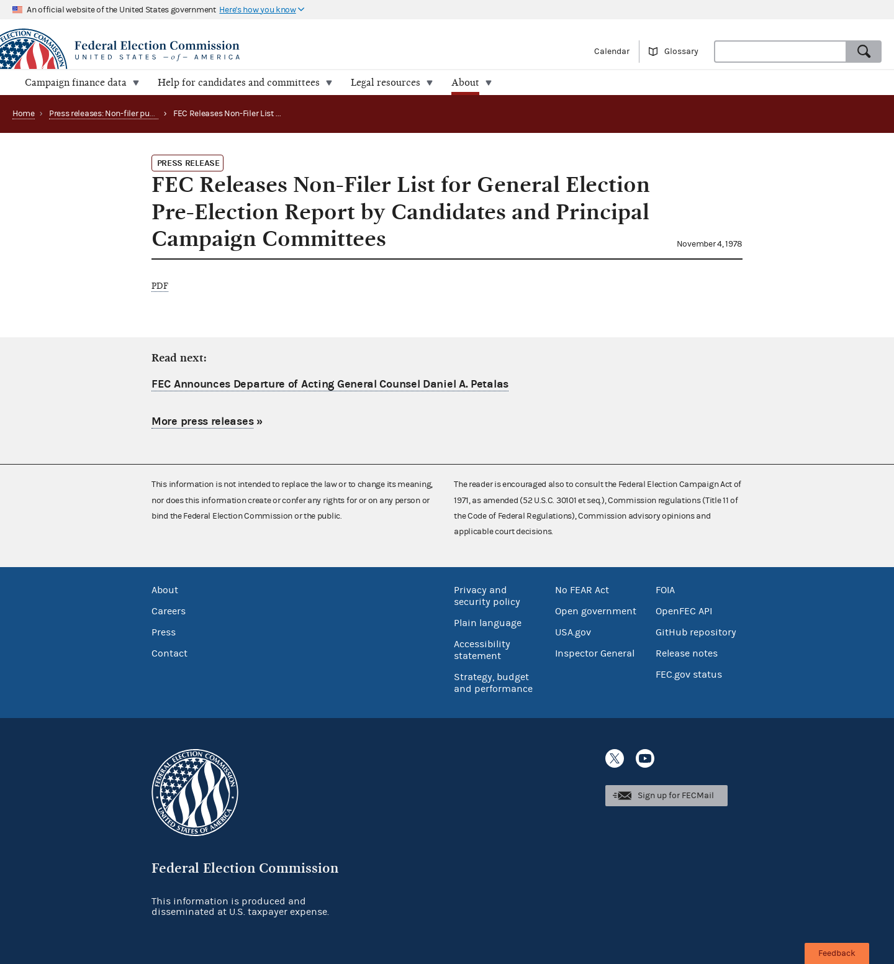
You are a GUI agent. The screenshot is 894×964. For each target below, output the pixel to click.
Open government (595, 611)
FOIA (665, 590)
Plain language (488, 623)
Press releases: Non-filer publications (118, 114)
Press (163, 632)
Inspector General (594, 653)
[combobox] (780, 51)
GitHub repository (696, 632)
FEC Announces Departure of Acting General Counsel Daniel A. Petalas (329, 384)
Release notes (687, 653)
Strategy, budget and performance (493, 682)
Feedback (837, 953)
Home (23, 114)
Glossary (681, 52)
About (164, 590)
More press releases (202, 421)
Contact (169, 653)
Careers (168, 611)
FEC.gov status (689, 674)
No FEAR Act (582, 590)
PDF (159, 286)
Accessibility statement (482, 650)
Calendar (612, 52)
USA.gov (573, 632)
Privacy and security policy (487, 595)
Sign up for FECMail (676, 796)
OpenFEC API (684, 611)
